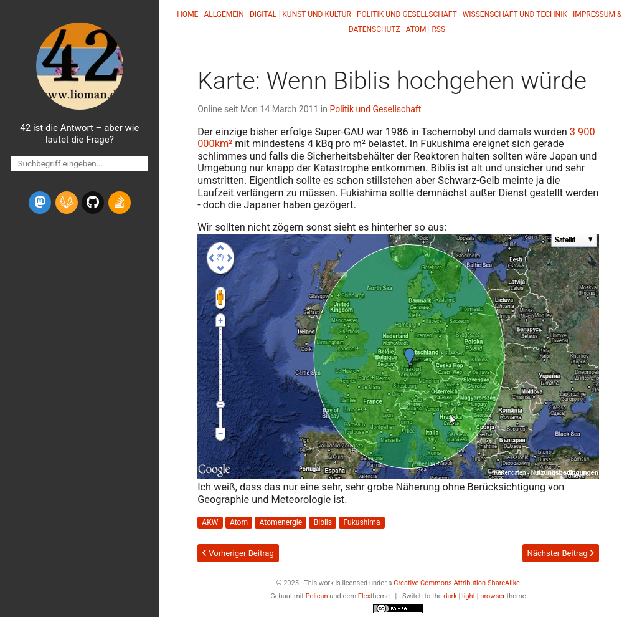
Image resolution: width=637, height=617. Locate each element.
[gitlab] (66, 202)
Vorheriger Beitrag (238, 553)
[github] (93, 202)
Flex (364, 596)
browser (492, 596)
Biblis (323, 523)
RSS (438, 29)
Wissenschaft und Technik (515, 14)
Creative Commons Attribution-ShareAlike (457, 583)
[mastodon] (40, 202)
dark (450, 596)
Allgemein (224, 14)
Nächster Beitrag (560, 553)
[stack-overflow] (119, 202)
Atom (416, 29)
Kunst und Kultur (316, 14)
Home (187, 14)
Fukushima (362, 523)
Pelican (317, 596)
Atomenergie (281, 523)
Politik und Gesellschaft (407, 14)
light (468, 596)
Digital (263, 14)
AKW (210, 523)
